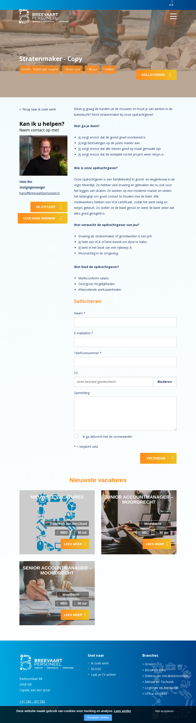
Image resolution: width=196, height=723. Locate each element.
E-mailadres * (83, 333)
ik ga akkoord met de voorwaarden (107, 436)
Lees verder (122, 711)
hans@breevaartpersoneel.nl (39, 193)
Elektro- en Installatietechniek (161, 676)
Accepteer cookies (98, 717)
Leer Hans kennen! (39, 218)
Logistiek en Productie (161, 687)
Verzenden (156, 458)
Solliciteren (153, 75)
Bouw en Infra (155, 670)
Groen (149, 664)
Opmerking (81, 393)
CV (76, 373)
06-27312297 (45, 207)
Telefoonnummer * (87, 353)
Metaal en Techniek (159, 681)
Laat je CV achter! (103, 674)
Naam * (79, 313)
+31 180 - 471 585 (32, 701)
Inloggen (155, 5)
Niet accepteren (164, 711)
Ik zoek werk (100, 663)
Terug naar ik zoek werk (39, 109)
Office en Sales (156, 693)
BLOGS (96, 669)
